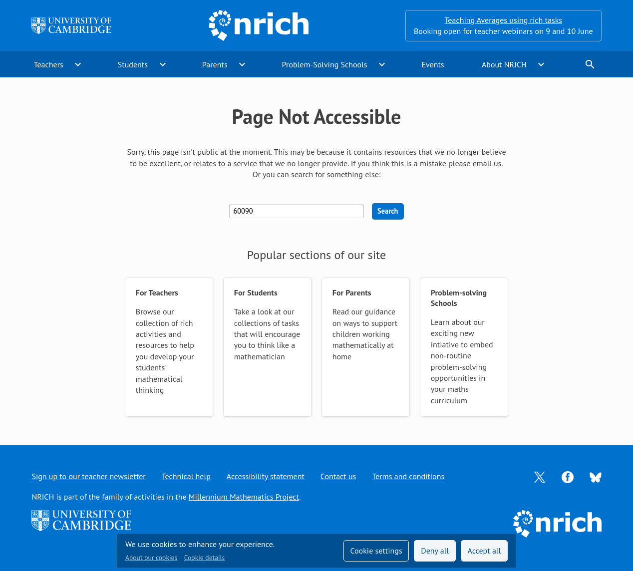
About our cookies (151, 557)
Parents (215, 64)
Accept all (484, 551)
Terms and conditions (408, 476)
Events (432, 64)
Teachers (48, 64)
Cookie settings (376, 551)
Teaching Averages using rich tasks (504, 20)
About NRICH (504, 64)
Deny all (435, 551)
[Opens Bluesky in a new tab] (596, 477)
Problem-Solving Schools (324, 64)
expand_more (78, 64)
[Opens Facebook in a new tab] (568, 476)
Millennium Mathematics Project (244, 497)
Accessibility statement (266, 476)
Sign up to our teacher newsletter (88, 476)
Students (133, 64)
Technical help (186, 476)
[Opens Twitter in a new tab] (540, 476)
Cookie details (204, 557)
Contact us (338, 476)
